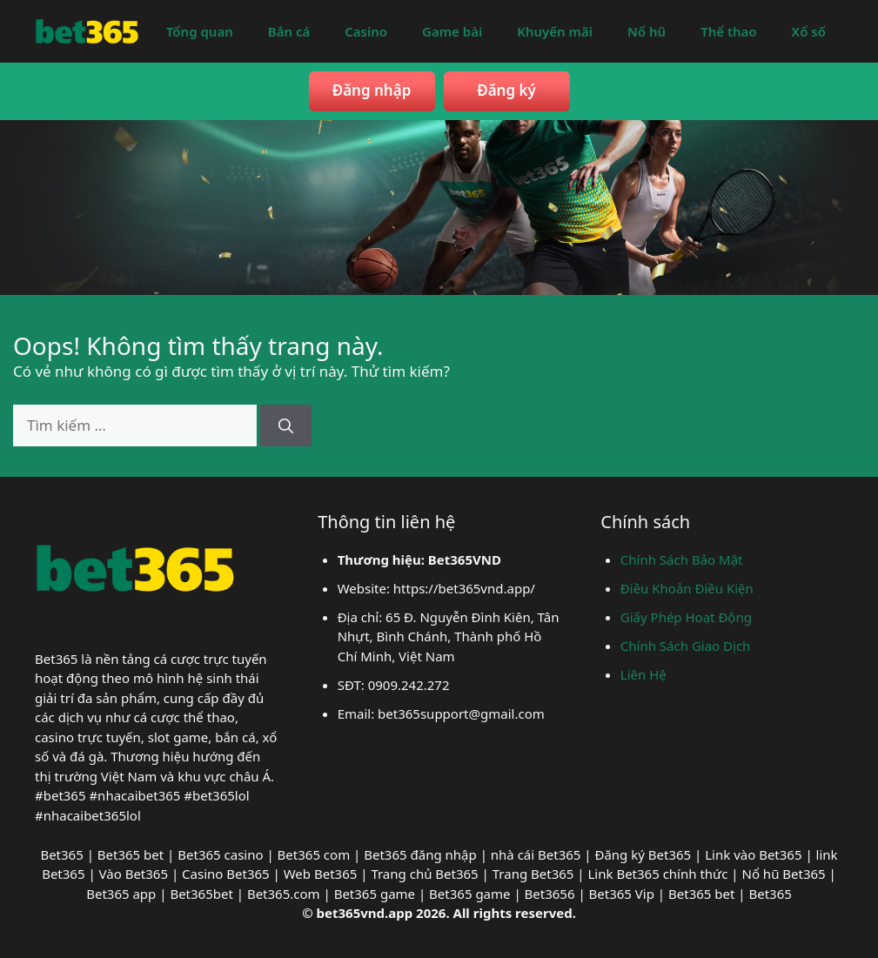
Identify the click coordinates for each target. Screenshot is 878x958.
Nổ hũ (646, 31)
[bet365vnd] (87, 29)
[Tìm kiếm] (286, 425)
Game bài (452, 31)
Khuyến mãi (555, 31)
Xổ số (809, 31)
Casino (366, 31)
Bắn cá (289, 31)
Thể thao (728, 31)
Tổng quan (199, 31)
